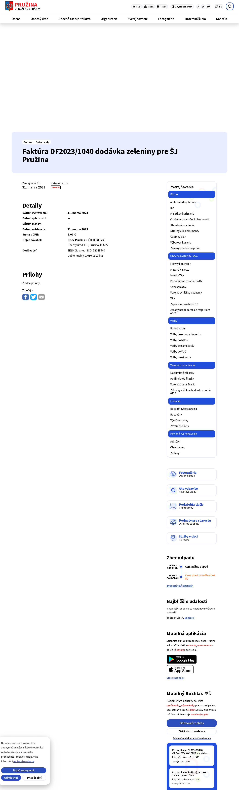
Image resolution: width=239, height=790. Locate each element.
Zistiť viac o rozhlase (191, 628)
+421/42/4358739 (212, 750)
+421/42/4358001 (212, 754)
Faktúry (56, 84)
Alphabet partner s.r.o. (55, 781)
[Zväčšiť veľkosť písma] (208, 6)
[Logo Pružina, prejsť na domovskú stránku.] (23, 6)
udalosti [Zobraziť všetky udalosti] (189, 514)
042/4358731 (209, 758)
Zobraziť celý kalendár (180, 482)
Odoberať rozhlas (192, 620)
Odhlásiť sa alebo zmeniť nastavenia (192, 635)
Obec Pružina (97, 781)
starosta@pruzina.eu (214, 766)
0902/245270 (209, 762)
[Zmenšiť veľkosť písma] (198, 6)
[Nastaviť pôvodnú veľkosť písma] (203, 6)
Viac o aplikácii (175, 574)
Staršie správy (177, 691)
